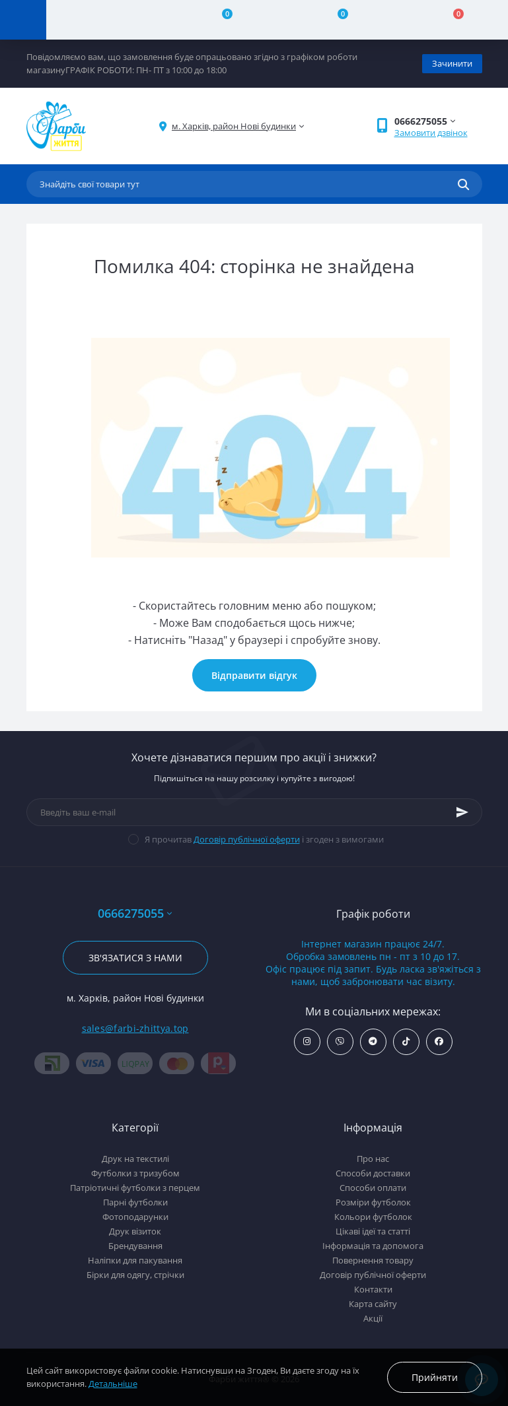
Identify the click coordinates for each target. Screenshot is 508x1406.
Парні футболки (135, 1202)
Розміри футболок (373, 1202)
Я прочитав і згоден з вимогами (264, 839)
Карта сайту (373, 1304)
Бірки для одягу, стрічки (135, 1275)
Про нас (373, 1159)
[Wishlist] (335, 20)
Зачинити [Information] (452, 63)
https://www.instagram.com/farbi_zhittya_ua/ (306, 1041)
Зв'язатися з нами (135, 957)
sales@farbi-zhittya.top (135, 1028)
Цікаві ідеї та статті (373, 1231)
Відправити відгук (254, 675)
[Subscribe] (462, 812)
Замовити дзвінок (431, 132)
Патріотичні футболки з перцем (135, 1188)
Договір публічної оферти (247, 839)
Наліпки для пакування (135, 1260)
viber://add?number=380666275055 (340, 1041)
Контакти (373, 1289)
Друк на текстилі (135, 1159)
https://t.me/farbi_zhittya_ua (373, 1041)
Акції (372, 1318)
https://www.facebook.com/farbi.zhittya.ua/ (439, 1041)
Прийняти (435, 1377)
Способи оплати (373, 1188)
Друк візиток (135, 1231)
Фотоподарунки (135, 1217)
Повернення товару (373, 1260)
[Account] (104, 20)
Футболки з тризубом (135, 1173)
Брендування (135, 1246)
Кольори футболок (373, 1217)
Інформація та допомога (372, 1246)
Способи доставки (373, 1173)
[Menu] (23, 20)
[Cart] (450, 20)
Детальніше (113, 1384)
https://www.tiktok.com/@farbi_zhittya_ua (406, 1041)
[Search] (463, 184)
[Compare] (219, 20)
